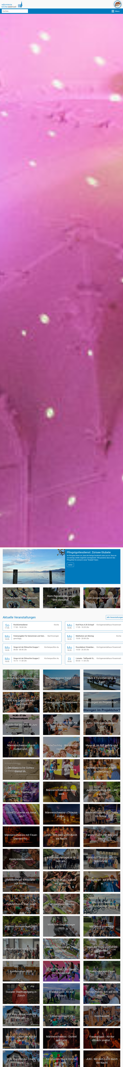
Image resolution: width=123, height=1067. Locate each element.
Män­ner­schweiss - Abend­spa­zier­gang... (101, 779)
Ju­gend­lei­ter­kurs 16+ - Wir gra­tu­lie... (101, 801)
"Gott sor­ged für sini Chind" (102, 607)
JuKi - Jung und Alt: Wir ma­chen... (61, 734)
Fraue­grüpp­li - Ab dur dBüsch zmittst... (101, 1048)
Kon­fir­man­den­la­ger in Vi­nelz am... (61, 869)
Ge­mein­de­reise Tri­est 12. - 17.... (61, 689)
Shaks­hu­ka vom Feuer (102, 981)
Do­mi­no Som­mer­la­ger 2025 (21, 936)
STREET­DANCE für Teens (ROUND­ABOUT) (61, 981)
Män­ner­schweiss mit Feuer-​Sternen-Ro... (21, 846)
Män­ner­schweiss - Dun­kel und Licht (61, 1048)
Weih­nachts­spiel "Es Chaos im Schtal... (102, 824)
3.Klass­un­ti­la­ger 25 (61, 1026)
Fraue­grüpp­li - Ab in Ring (61, 779)
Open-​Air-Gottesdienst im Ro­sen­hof (102, 958)
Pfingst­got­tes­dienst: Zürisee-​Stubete (96, 554)
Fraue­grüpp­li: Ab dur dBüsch (61, 1003)
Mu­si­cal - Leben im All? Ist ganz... (21, 1048)
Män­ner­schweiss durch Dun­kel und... (21, 757)
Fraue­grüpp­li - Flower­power (61, 712)
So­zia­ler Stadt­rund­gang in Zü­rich (21, 1003)
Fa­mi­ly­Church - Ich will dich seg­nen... (102, 1003)
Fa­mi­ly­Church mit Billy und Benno (102, 846)
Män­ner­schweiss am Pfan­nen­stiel (61, 958)
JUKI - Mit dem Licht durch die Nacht (61, 846)
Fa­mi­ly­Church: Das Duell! (21, 914)
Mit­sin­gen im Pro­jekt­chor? (101, 712)
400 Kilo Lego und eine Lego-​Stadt (21, 712)
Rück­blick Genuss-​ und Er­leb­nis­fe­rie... (101, 869)
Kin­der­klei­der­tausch (21, 869)
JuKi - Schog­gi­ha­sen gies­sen (101, 734)
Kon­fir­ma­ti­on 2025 (21, 981)
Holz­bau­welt (101, 1026)
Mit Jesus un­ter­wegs (101, 936)
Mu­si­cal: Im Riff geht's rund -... (102, 757)
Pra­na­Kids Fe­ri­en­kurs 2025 (21, 958)
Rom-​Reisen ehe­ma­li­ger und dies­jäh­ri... (61, 607)
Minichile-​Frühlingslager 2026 (21, 689)
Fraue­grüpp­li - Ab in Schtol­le (102, 891)
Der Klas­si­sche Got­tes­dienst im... (21, 779)
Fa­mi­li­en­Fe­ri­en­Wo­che (61, 914)
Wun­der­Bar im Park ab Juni (21, 734)
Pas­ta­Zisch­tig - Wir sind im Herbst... (61, 757)
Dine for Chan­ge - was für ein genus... (61, 891)
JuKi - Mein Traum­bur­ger (21, 801)
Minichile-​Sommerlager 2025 (61, 936)
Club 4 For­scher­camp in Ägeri (102, 689)
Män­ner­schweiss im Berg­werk (61, 801)
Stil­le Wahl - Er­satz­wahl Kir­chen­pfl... (21, 1025)
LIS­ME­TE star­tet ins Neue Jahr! (21, 824)
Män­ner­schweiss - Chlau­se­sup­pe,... (61, 824)
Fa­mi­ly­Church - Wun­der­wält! (21, 607)
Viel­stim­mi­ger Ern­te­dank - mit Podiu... (21, 891)
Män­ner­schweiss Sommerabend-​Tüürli (101, 913)
